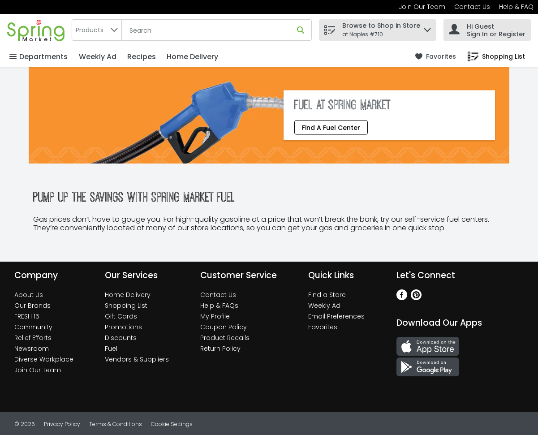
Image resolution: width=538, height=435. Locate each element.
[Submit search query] (300, 30)
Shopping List (126, 305)
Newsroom (31, 348)
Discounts (121, 337)
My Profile (215, 316)
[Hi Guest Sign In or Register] (487, 30)
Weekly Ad (97, 57)
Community (33, 327)
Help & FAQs (219, 305)
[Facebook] (401, 298)
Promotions (123, 327)
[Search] (216, 30)
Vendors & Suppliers (137, 359)
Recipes (141, 57)
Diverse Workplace (43, 359)
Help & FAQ (516, 6)
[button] (427, 27)
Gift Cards (121, 316)
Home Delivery (192, 57)
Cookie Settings (172, 424)
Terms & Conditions (115, 424)
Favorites (322, 327)
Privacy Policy (62, 424)
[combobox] (97, 30)
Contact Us (472, 6)
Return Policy (220, 348)
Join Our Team (422, 6)
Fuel (111, 348)
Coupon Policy (223, 327)
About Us (28, 294)
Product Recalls (225, 337)
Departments (38, 57)
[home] (37, 30)
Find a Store (327, 294)
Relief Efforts (33, 337)
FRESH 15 (26, 316)
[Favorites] (435, 56)
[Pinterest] (416, 298)
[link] (435, 56)
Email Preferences (336, 316)
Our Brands (32, 305)
